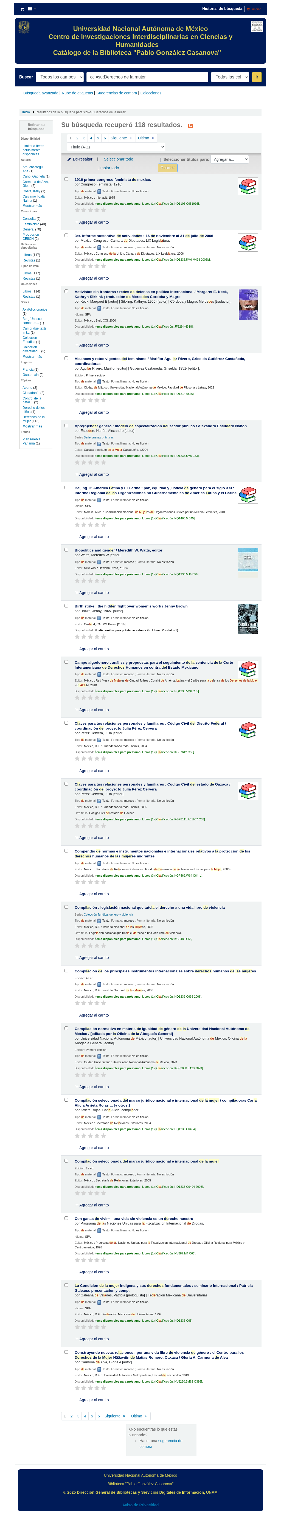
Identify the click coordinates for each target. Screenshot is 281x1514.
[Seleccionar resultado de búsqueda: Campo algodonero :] (66, 662)
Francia (28, 370)
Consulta (29, 219)
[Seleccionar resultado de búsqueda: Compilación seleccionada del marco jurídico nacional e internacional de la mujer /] (66, 1100)
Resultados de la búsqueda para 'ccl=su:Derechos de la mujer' (81, 112)
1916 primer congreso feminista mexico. (113, 180)
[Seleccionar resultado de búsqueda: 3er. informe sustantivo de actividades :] (66, 235)
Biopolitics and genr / (118, 550)
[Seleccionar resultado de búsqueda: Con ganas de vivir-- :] (66, 1218)
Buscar (26, 77)
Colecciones (150, 93)
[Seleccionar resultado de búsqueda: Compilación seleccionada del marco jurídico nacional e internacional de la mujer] (66, 1161)
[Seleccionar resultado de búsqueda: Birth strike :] (66, 605)
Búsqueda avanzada (40, 93)
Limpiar (254, 9)
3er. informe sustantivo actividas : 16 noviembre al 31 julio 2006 (144, 236)
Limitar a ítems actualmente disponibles (33, 150)
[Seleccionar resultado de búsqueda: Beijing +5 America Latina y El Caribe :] (66, 487)
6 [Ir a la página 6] (105, 138)
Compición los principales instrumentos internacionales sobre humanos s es (165, 971)
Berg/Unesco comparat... (32, 321)
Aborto (27, 388)
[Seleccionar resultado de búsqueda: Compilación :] (66, 907)
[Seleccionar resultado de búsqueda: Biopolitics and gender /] (66, 549)
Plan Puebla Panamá (31, 441)
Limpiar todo (108, 168)
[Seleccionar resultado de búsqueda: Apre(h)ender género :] (66, 425)
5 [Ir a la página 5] (98, 138)
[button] (22, 9)
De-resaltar (79, 159)
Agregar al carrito (92, 222)
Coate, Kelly (31, 191)
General (29, 229)
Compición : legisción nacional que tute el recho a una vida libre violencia (150, 907)
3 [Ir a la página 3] (84, 138)
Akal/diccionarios (35, 309)
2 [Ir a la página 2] (77, 138)
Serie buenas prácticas (99, 437)
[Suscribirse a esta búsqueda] (190, 125)
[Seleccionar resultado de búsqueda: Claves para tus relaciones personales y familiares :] (66, 723)
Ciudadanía (31, 393)
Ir (256, 77)
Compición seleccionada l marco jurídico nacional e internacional (147, 1161)
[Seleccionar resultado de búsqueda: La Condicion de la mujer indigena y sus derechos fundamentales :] (66, 1285)
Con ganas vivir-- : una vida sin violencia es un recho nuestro (134, 1219)
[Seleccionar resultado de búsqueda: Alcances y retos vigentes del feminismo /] (66, 358)
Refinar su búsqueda (36, 127)
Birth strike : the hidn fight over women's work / (131, 606)
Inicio (26, 112)
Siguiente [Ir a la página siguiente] (122, 138)
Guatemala (31, 375)
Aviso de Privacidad (140, 1505)
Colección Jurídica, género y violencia (108, 914)
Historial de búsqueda (222, 8)
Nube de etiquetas (77, 93)
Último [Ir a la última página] (146, 138)
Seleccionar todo (118, 159)
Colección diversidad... (31, 349)
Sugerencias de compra (116, 93)
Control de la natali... (32, 400)
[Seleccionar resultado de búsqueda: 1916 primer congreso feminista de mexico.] (66, 179)
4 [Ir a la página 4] (91, 138)
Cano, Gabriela (34, 176)
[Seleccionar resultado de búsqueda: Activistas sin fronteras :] (66, 291)
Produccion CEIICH (31, 237)
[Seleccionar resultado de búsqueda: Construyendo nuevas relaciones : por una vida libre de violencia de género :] (66, 1352)
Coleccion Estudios (30, 340)
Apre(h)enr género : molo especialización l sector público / (161, 426)
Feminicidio (31, 224)
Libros (27, 255)
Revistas (29, 260)
